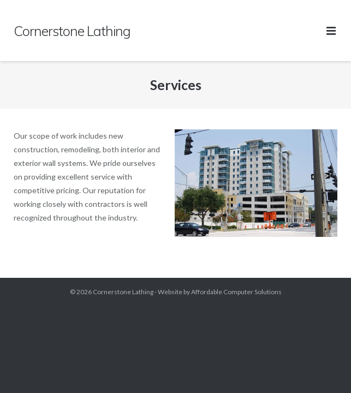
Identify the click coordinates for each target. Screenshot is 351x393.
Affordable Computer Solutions (236, 292)
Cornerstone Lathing (123, 292)
